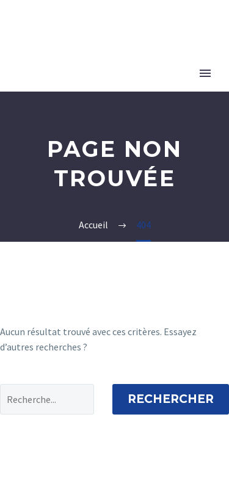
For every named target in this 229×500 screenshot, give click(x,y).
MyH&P (188, 31)
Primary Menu (205, 73)
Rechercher (171, 399)
